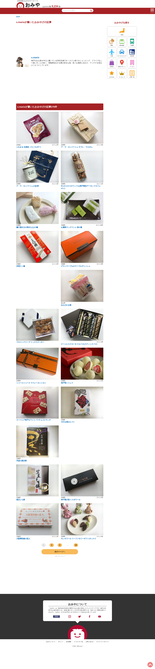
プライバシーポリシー (102, 641)
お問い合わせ (89, 641)
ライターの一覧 (78, 641)
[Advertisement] (59, 40)
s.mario (35, 57)
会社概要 (68, 641)
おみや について (50, 641)
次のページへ (60, 552)
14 (76, 545)
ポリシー (60, 641)
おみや (28, 5)
